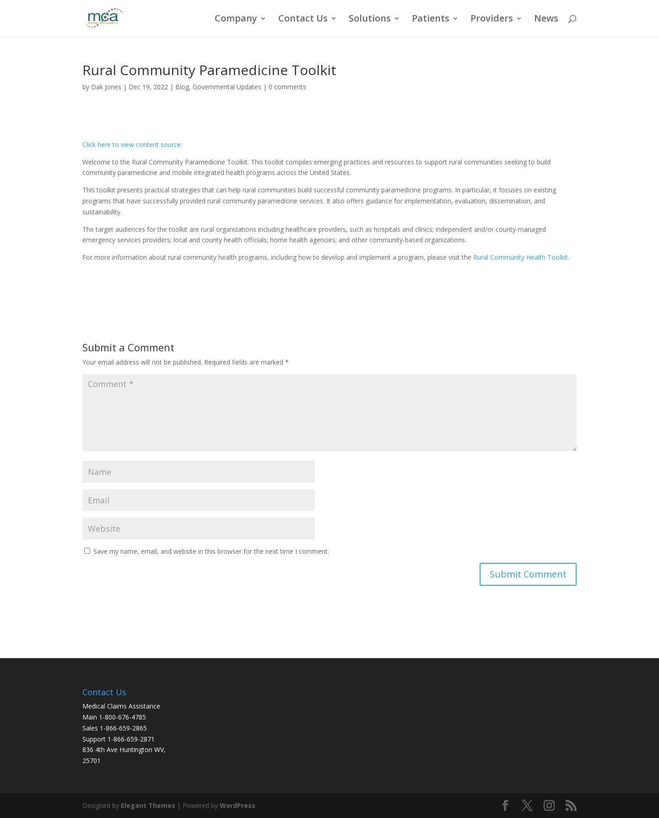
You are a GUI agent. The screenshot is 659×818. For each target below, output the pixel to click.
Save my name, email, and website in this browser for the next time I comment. (211, 551)
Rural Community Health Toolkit (520, 257)
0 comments (287, 86)
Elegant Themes (148, 805)
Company (236, 19)
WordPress (237, 805)
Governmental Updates (227, 86)
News (546, 19)
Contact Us (303, 19)
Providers (491, 19)
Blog (182, 86)
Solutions (370, 19)
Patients (430, 19)
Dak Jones (106, 86)
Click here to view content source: (132, 144)
